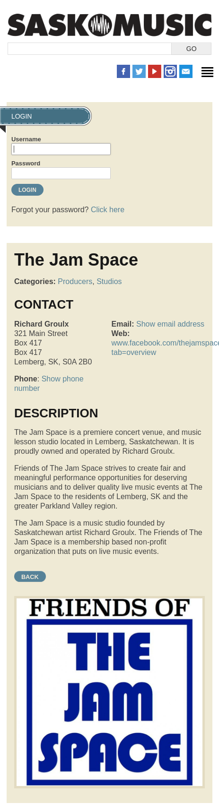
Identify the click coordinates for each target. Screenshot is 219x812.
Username (26, 139)
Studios (109, 281)
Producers (75, 281)
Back (30, 576)
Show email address (170, 324)
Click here (107, 210)
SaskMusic (109, 24)
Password (25, 163)
